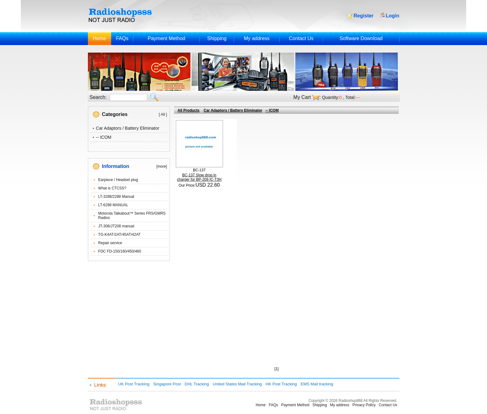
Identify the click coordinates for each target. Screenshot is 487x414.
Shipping (216, 38)
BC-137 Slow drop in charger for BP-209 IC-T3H (199, 177)
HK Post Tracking (281, 384)
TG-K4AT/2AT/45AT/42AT (119, 234)
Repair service (110, 243)
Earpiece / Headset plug (118, 180)
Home (99, 38)
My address (257, 38)
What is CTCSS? (112, 188)
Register (364, 15)
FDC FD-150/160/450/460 (119, 251)
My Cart (302, 97)
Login (392, 15)
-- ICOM (104, 137)
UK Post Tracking (133, 384)
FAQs (122, 38)
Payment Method (166, 38)
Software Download (361, 38)
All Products (189, 110)
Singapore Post (167, 384)
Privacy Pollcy (364, 405)
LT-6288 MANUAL (113, 205)
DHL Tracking (196, 384)
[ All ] (163, 114)
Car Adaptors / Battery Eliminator (127, 128)
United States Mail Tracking (237, 384)
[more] (161, 166)
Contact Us (301, 38)
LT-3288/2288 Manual (116, 196)
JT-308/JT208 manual (116, 226)
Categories (115, 114)
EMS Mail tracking (317, 384)
